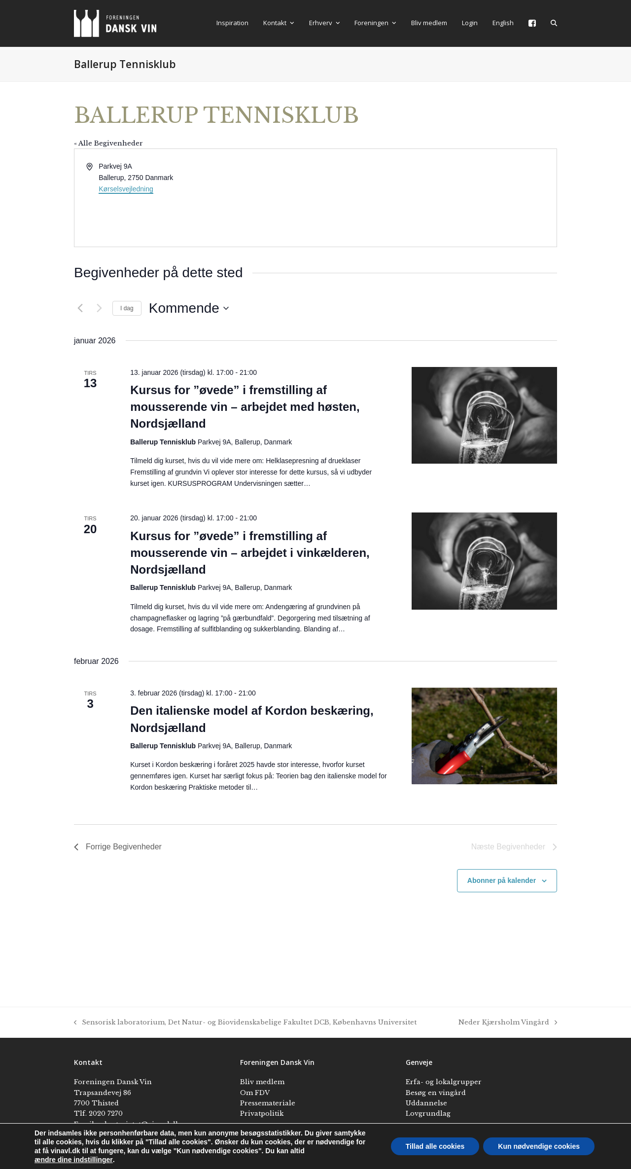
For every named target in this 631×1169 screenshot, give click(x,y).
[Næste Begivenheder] (99, 308)
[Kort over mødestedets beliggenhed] (435, 198)
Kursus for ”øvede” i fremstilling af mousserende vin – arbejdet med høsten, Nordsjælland (244, 406)
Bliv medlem (262, 1082)
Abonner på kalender (501, 880)
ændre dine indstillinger (74, 1160)
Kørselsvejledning (126, 189)
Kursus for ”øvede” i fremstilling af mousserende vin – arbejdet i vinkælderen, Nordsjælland (250, 552)
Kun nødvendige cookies (539, 1146)
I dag (127, 308)
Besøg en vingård (436, 1093)
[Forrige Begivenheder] (80, 308)
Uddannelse (426, 1103)
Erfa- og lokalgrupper (444, 1082)
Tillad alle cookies (435, 1146)
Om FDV (255, 1093)
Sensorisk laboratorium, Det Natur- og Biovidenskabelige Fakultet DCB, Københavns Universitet (245, 1022)
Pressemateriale (267, 1103)
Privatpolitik (261, 1113)
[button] (553, 23)
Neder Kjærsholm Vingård (507, 1022)
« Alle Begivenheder (108, 143)
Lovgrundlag (428, 1113)
